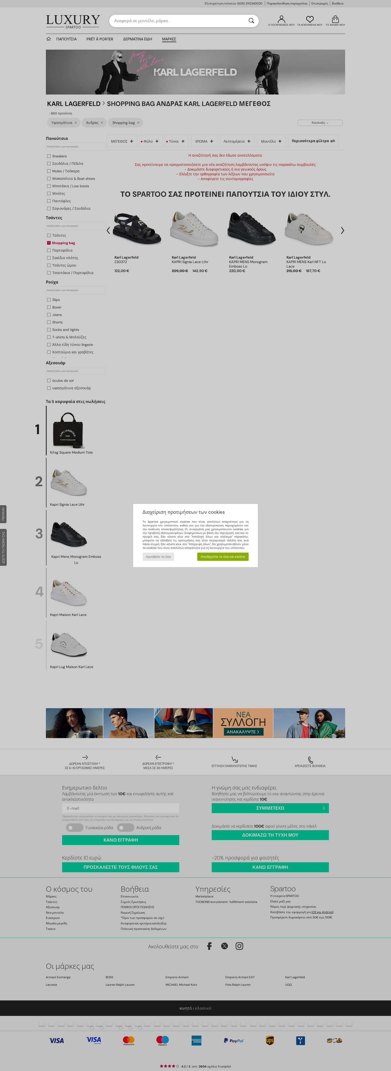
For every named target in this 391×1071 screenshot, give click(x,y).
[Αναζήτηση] (251, 21)
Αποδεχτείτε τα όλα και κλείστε (222, 557)
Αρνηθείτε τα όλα (158, 557)
